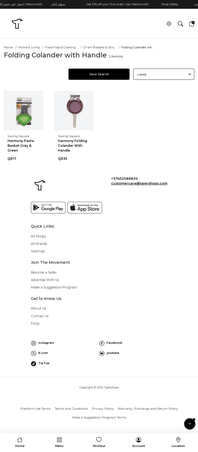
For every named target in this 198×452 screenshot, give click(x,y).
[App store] (84, 208)
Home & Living (29, 47)
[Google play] (48, 208)
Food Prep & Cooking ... (61, 47)
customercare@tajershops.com (139, 183)
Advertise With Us (45, 280)
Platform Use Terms (35, 409)
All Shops (38, 236)
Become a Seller (44, 272)
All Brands (39, 244)
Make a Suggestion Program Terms (99, 417)
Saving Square (18, 136)
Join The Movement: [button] (51, 262)
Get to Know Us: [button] (46, 298)
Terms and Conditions (71, 409)
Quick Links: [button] (43, 226)
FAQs (35, 323)
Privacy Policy (103, 409)
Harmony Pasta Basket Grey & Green (20, 145)
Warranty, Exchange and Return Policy (148, 409)
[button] (180, 24)
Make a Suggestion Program (54, 287)
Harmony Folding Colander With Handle (72, 145)
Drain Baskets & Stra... (99, 47)
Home (8, 47)
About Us (38, 308)
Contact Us (40, 316)
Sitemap (38, 251)
